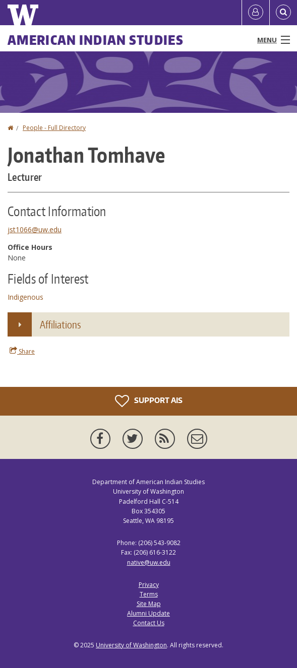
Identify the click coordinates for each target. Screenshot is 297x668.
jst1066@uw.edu (35, 229)
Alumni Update (148, 613)
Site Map (149, 603)
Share (22, 351)
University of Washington (131, 645)
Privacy (149, 584)
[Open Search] (283, 12)
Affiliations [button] (60, 324)
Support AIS (149, 401)
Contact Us (148, 623)
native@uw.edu (148, 562)
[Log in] (255, 12)
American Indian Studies (96, 39)
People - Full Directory (54, 127)
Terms (149, 594)
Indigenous (25, 297)
